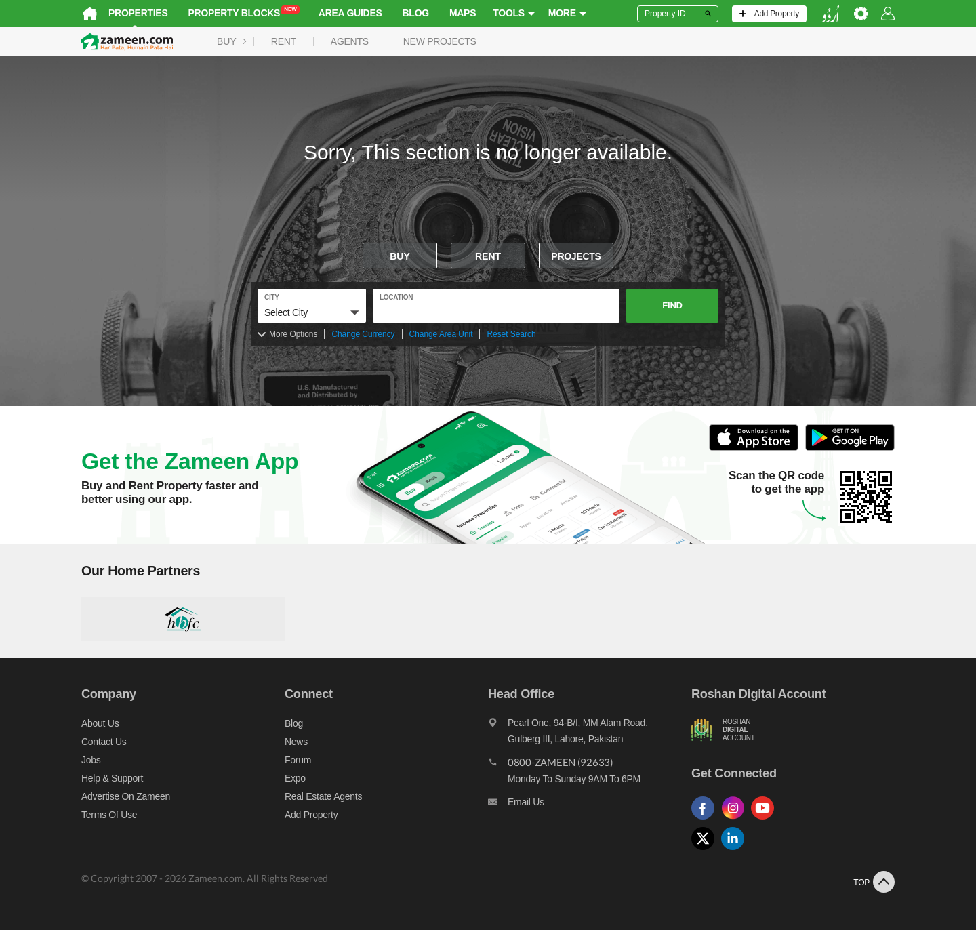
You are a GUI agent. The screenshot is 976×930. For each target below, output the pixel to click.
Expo (295, 778)
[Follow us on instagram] (736, 820)
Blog (416, 12)
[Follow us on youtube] (766, 820)
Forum (298, 759)
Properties (138, 12)
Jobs (90, 759)
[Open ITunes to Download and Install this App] (757, 448)
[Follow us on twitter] (706, 850)
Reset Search (511, 334)
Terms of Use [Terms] (109, 814)
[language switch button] (830, 13)
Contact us (104, 741)
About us (100, 723)
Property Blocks (244, 12)
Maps (462, 12)
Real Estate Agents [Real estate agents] (323, 796)
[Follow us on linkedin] (736, 850)
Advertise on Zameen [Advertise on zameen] (125, 796)
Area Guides (350, 12)
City (271, 297)
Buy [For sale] (400, 256)
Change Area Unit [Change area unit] (441, 334)
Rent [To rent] (488, 256)
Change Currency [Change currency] (362, 334)
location (396, 297)
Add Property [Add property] (311, 814)
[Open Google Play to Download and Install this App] (850, 448)
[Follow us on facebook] (706, 820)
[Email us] (589, 805)
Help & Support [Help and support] (112, 778)
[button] (311, 312)
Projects (576, 256)
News (296, 741)
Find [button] (672, 305)
